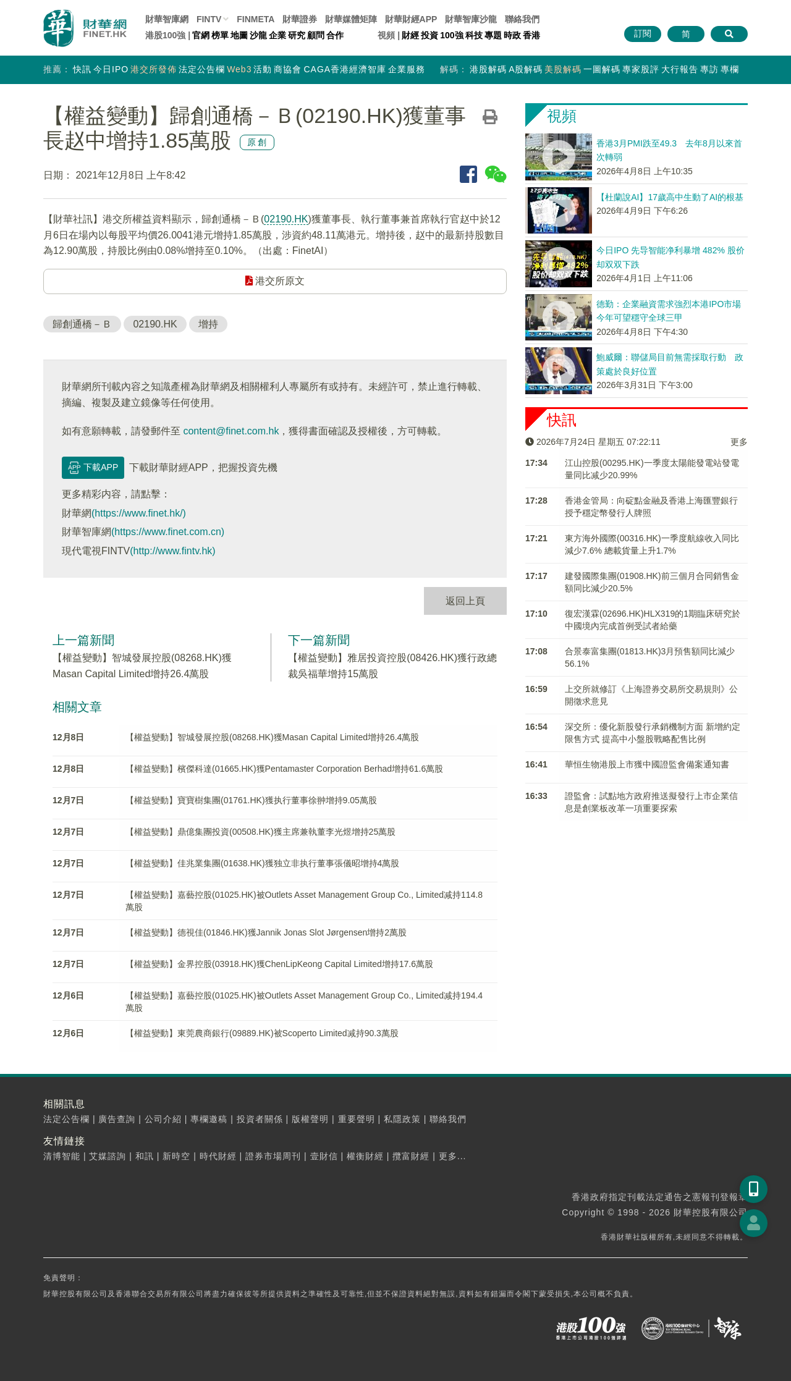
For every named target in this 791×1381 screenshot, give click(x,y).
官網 (200, 35)
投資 (429, 35)
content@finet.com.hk (231, 431)
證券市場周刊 (273, 1156)
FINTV (209, 19)
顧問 (315, 35)
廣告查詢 (116, 1119)
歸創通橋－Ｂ (82, 324)
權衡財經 (365, 1156)
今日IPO (111, 69)
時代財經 (218, 1156)
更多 (739, 442)
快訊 (82, 69)
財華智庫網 (166, 19)
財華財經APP (411, 19)
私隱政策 (402, 1119)
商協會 (288, 69)
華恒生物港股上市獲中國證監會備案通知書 (647, 764)
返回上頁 (465, 601)
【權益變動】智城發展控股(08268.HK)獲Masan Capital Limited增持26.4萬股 (272, 737)
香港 (531, 35)
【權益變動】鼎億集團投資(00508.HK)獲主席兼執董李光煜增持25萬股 (260, 832)
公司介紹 (163, 1119)
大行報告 (679, 69)
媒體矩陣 (351, 19)
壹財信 (324, 1156)
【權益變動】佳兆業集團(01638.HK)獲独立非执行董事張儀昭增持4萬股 (262, 863)
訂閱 (642, 33)
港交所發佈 (153, 69)
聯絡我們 (522, 19)
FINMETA (255, 19)
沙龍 (258, 35)
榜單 (220, 35)
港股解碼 (488, 69)
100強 (451, 35)
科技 (474, 35)
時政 (512, 35)
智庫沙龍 (471, 19)
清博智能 (61, 1156)
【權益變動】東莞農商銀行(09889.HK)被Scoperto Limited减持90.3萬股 (262, 1033)
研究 (296, 35)
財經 (410, 35)
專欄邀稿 (208, 1119)
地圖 (239, 35)
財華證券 (299, 19)
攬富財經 (410, 1156)
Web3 (239, 69)
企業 (277, 35)
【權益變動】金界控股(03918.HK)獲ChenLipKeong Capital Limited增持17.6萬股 (279, 964)
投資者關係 (260, 1119)
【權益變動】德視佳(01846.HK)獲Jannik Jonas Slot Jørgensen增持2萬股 (266, 932)
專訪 (709, 69)
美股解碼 (563, 69)
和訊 (144, 1156)
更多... (453, 1156)
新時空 (176, 1156)
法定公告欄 (202, 69)
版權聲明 (310, 1119)
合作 (335, 35)
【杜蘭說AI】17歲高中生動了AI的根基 (669, 197)
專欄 (730, 69)
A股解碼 (526, 69)
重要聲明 (356, 1119)
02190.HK (286, 219)
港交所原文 (275, 281)
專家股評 (640, 69)
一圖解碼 (601, 69)
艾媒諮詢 (107, 1156)
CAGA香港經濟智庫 (344, 69)
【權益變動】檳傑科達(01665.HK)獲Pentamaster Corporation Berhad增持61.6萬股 (284, 769)
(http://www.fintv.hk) (172, 551)
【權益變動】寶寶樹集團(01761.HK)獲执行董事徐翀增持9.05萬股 (251, 800)
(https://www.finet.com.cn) (167, 531)
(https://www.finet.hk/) (138, 513)
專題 (493, 35)
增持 (208, 324)
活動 (262, 69)
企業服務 (406, 69)
